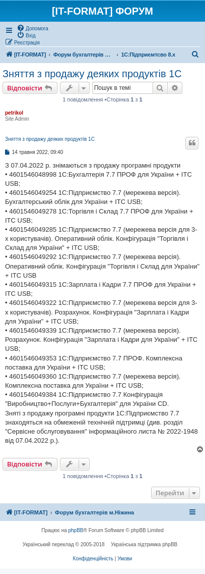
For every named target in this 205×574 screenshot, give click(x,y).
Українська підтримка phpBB (144, 544)
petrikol (14, 113)
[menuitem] (32, 27)
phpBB (76, 530)
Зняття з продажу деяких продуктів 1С (92, 73)
